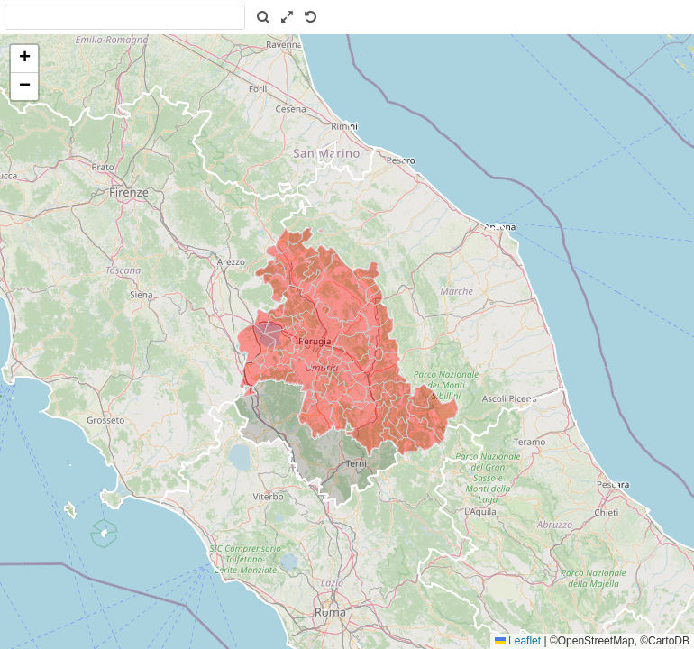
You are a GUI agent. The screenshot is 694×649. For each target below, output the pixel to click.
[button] (24, 59)
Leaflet (518, 641)
